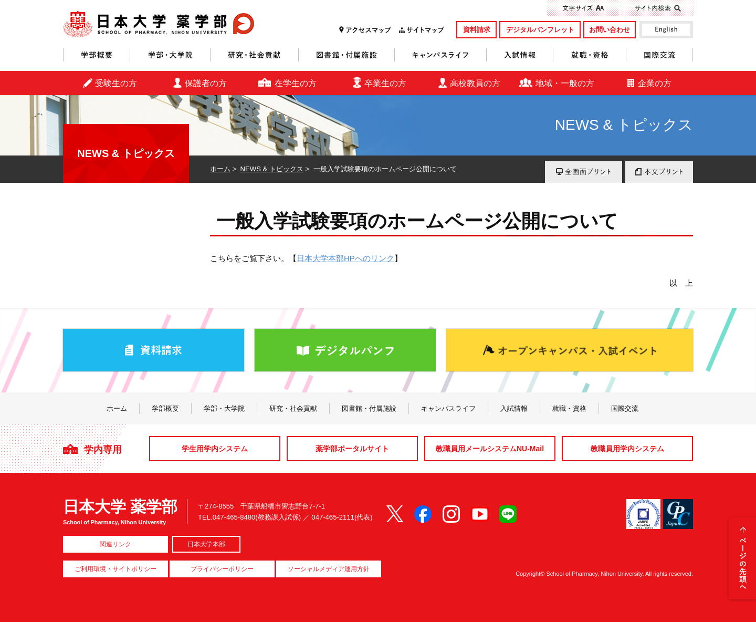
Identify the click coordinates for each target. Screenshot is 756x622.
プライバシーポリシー (222, 569)
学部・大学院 (170, 54)
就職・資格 (589, 54)
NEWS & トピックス (271, 169)
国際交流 (659, 54)
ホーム (220, 169)
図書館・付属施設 (347, 54)
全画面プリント (583, 172)
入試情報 (520, 54)
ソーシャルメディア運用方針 (329, 569)
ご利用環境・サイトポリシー (115, 569)
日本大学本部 (206, 544)
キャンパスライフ (441, 54)
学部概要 (96, 54)
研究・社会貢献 (255, 54)
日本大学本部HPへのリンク (345, 258)
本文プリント (659, 172)
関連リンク (115, 544)
